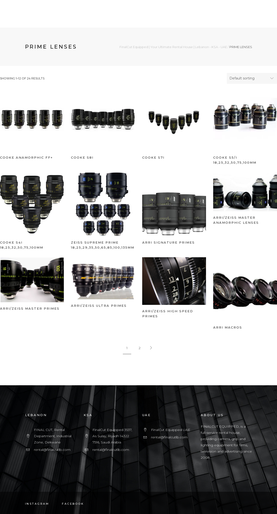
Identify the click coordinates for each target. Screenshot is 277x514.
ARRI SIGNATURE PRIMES (168, 242)
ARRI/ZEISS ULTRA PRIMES (99, 305)
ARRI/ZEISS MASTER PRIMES (30, 308)
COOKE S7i (153, 157)
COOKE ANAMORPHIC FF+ (26, 157)
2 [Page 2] (140, 348)
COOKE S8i (82, 157)
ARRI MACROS (227, 327)
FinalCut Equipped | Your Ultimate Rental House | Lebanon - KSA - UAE (173, 47)
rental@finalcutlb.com (52, 449)
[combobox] (252, 78)
